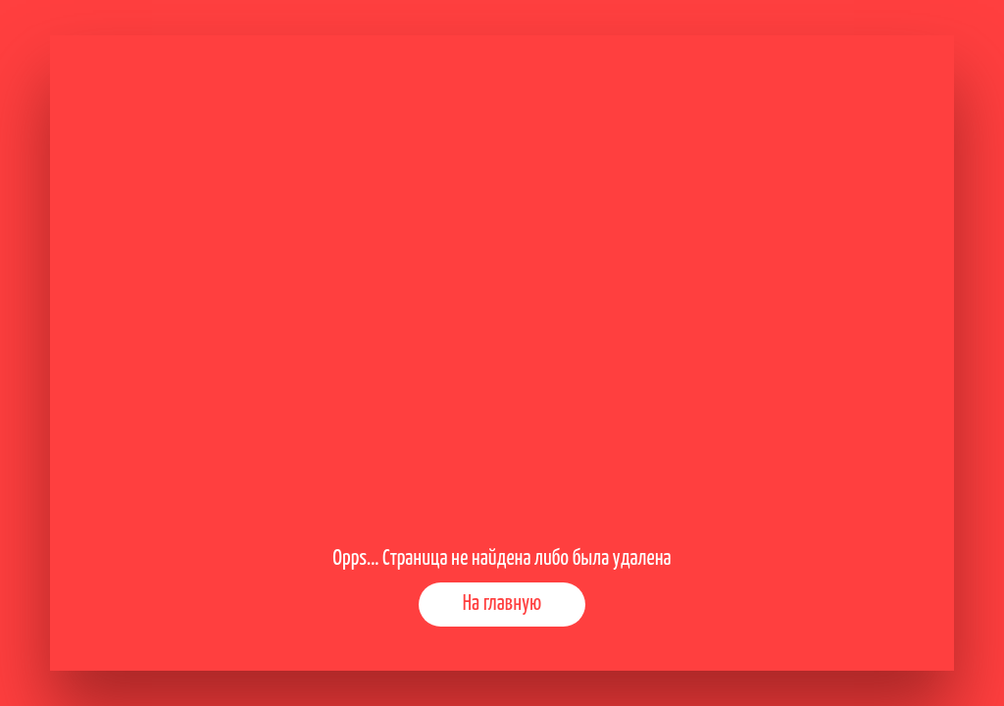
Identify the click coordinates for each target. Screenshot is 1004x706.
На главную (502, 604)
